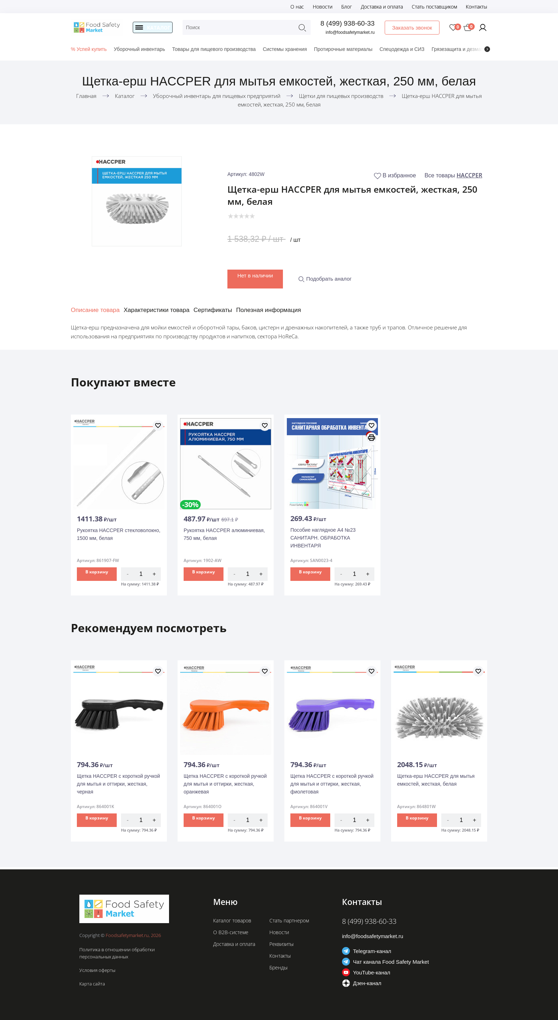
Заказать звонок (412, 28)
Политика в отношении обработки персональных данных (117, 953)
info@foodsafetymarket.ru (350, 32)
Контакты (476, 6)
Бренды (278, 967)
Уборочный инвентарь (139, 49)
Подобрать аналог (325, 277)
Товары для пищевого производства (214, 49)
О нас (297, 6)
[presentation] (487, 49)
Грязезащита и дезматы (459, 49)
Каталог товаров (232, 920)
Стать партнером (289, 920)
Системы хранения (285, 49)
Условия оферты (97, 970)
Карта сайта (92, 983)
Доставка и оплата (382, 6)
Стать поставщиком (434, 6)
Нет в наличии (255, 273)
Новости (322, 6)
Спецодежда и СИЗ (402, 49)
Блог (346, 6)
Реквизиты (281, 944)
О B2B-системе (230, 932)
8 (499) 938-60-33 (348, 23)
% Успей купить (89, 49)
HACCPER (469, 175)
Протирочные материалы (343, 49)
